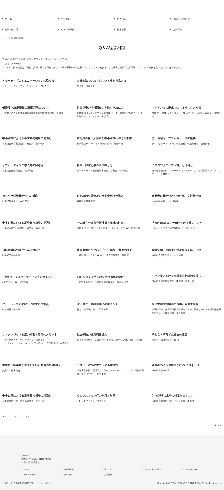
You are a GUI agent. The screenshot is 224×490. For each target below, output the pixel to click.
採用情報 (121, 29)
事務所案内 (66, 19)
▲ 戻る (218, 425)
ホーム (8, 19)
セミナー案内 (67, 29)
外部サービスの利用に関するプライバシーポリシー (27, 483)
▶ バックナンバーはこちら (16, 416)
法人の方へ (122, 19)
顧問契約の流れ (13, 29)
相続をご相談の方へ (183, 19)
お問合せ (177, 29)
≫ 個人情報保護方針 (31, 462)
